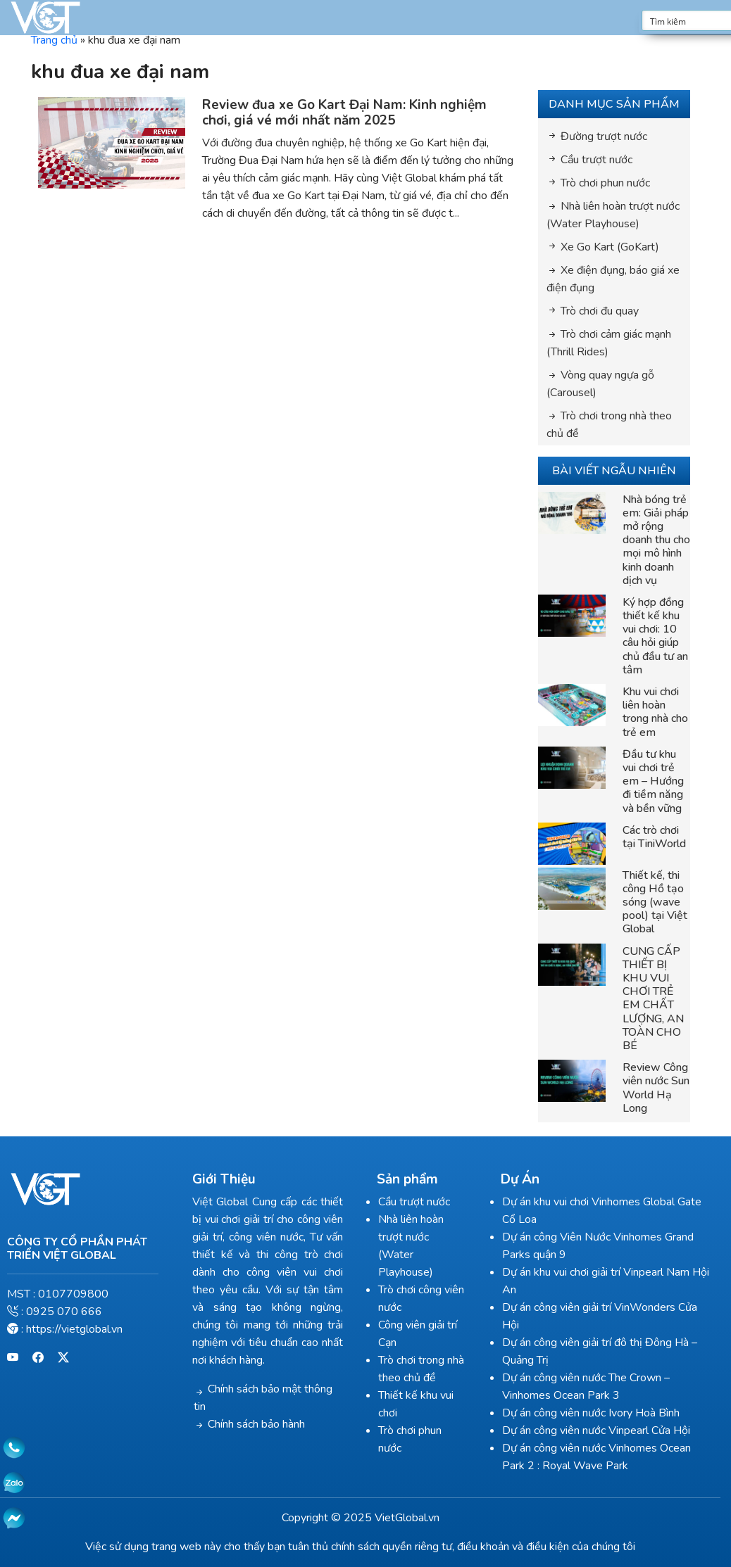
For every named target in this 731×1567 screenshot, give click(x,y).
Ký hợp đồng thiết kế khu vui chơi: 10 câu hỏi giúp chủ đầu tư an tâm (660, 636)
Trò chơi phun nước (610, 183)
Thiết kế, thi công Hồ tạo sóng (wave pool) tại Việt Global (659, 902)
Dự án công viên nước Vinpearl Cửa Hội (603, 1413)
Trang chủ (59, 40)
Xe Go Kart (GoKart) (615, 247)
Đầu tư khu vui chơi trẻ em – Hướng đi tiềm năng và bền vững (658, 781)
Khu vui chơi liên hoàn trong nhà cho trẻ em (660, 712)
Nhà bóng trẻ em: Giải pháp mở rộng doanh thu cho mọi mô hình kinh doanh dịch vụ (661, 540)
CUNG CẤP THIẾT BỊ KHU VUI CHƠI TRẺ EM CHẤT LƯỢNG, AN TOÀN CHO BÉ (658, 998)
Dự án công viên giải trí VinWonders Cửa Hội (616, 1307)
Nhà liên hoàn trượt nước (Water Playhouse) (428, 1237)
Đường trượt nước (609, 136)
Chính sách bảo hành (259, 1424)
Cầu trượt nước (601, 159)
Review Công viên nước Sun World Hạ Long (660, 1088)
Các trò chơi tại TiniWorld (659, 837)
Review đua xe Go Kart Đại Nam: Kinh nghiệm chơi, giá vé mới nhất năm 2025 (349, 113)
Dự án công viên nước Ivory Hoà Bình (598, 1395)
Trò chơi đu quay (605, 311)
